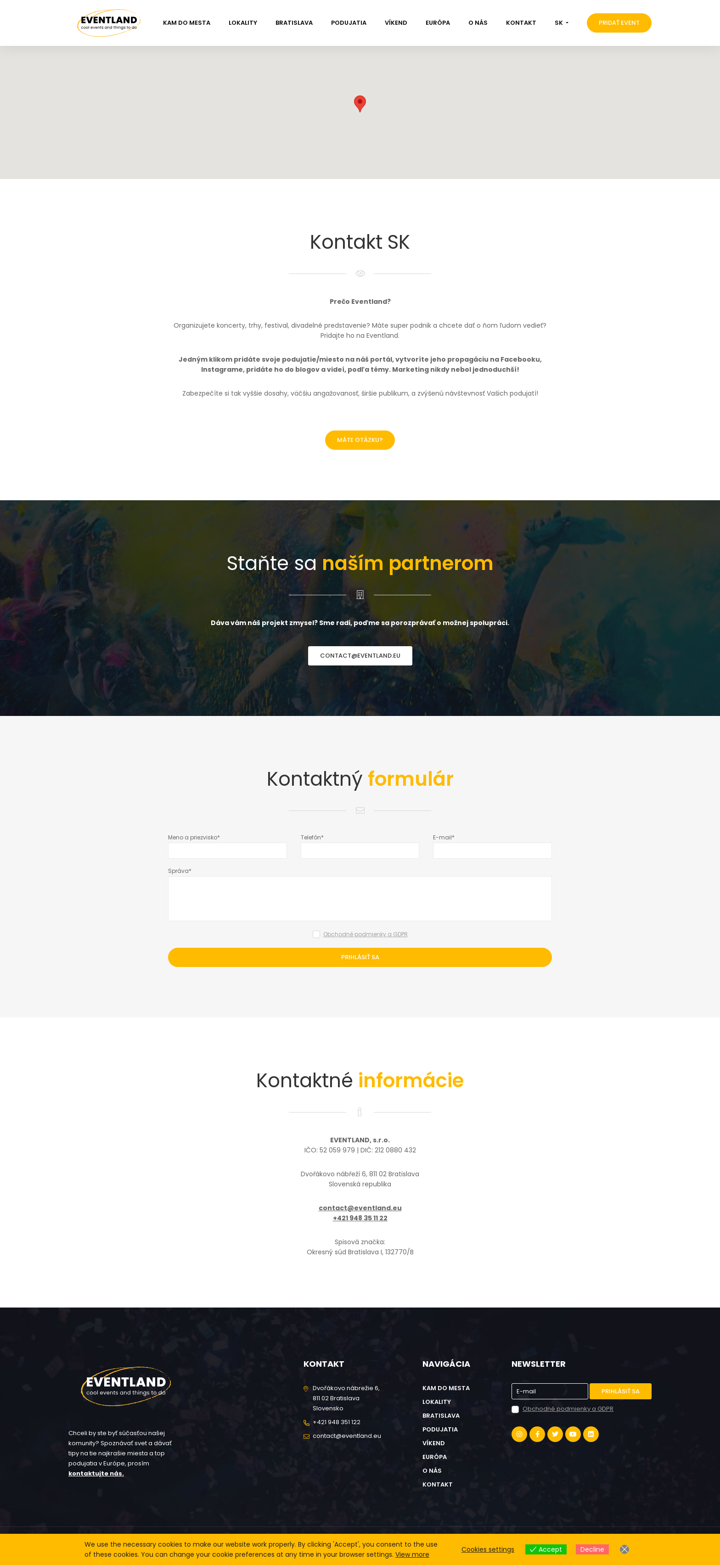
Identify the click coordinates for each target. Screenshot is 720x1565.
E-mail (442, 837)
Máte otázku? (360, 440)
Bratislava (294, 22)
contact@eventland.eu (360, 655)
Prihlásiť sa (360, 957)
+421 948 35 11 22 (360, 1218)
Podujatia (348, 22)
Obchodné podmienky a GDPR (365, 934)
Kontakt (521, 22)
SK (559, 22)
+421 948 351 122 (336, 1422)
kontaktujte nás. (96, 1473)
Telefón (311, 837)
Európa (438, 22)
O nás (478, 22)
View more (412, 1554)
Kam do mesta (186, 22)
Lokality (243, 22)
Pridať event (619, 22)
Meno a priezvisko (192, 837)
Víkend (396, 22)
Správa (178, 871)
